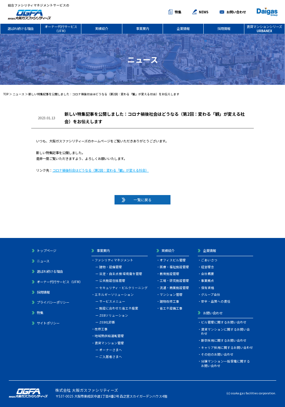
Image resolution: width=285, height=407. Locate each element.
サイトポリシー (48, 323)
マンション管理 (171, 294)
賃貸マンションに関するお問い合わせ (225, 331)
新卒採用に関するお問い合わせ (224, 340)
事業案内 (142, 28)
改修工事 (101, 329)
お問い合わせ (236, 11)
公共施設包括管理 (112, 280)
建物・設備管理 (110, 267)
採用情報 (223, 28)
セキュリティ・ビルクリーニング (123, 287)
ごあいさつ (209, 260)
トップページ (46, 250)
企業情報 (183, 28)
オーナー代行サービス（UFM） (61, 28)
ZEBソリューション (113, 315)
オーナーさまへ (110, 350)
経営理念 (207, 267)
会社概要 (207, 273)
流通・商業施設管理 (174, 287)
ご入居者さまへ (110, 356)
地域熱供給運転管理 (109, 336)
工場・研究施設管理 (174, 280)
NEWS (204, 11)
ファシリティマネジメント (114, 260)
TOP (5, 94)
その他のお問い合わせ (217, 354)
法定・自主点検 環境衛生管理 (120, 273)
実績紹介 (101, 28)
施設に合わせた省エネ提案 (118, 308)
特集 (178, 11)
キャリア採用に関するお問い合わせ (227, 347)
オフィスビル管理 (173, 260)
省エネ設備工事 (171, 308)
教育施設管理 (169, 273)
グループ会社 (210, 294)
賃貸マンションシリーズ (264, 28)
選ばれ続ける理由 (20, 28)
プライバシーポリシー (53, 302)
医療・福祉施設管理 (174, 267)
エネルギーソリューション (114, 294)
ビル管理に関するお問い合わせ (224, 322)
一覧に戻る (143, 199)
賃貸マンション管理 (109, 343)
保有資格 (207, 287)
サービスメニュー (112, 301)
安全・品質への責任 (215, 301)
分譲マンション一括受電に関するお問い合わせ (225, 363)
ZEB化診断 (107, 322)
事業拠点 (207, 280)
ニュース (18, 94)
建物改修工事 (169, 301)
